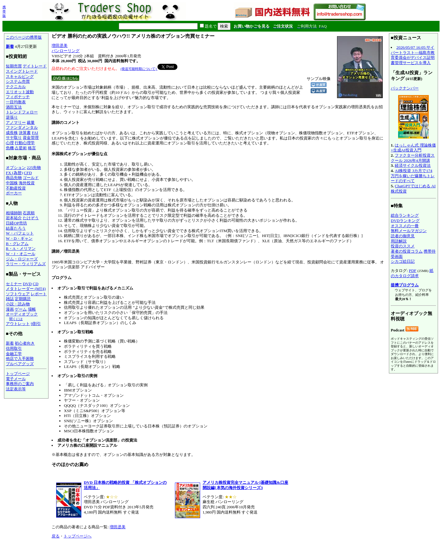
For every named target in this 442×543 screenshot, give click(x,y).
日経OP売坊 (16, 223)
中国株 (12, 183)
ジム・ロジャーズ (22, 259)
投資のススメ (403, 246)
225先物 (34, 167)
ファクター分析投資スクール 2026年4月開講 (413, 158)
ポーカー (14, 193)
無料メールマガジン (409, 230)
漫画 (10, 309)
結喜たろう (16, 228)
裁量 (31, 122)
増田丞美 (60, 45)
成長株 (12, 132)
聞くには (16, 319)
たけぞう (31, 218)
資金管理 (31, 137)
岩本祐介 (14, 218)
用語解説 (399, 241)
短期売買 (14, 66)
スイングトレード (22, 71)
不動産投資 (16, 188)
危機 (10, 148)
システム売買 (18, 81)
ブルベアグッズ (20, 363)
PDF (412, 270)
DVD (27, 283)
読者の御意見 (403, 236)
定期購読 (23, 298)
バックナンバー (405, 88)
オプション (16, 167)
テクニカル (16, 86)
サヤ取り (14, 137)
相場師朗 (14, 213)
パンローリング (65, 50)
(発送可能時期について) (139, 69)
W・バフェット (20, 233)
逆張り (12, 117)
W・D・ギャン (19, 238)
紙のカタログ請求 (412, 273)
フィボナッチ (18, 96)
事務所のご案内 (20, 383)
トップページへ (77, 536)
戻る (56, 536)
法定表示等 (16, 389)
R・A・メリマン (21, 248)
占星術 (21, 148)
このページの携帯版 (24, 37)
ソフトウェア (18, 294)
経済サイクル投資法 (413, 165)
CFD (28, 172)
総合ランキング (405, 215)
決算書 (25, 132)
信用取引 (14, 348)
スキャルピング (20, 76)
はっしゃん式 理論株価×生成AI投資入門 (413, 148)
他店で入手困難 (20, 358)
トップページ (18, 373)
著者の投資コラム (407, 251)
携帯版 (4, 11)
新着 (10, 46)
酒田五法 (14, 107)
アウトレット (18, 323)
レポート (39, 294)
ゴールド (31, 177)
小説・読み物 (18, 304)
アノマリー (16, 122)
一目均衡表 (16, 102)
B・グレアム (17, 243)
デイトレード (35, 66)
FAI (35, 132)
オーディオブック (22, 314)
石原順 (29, 213)
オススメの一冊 (405, 226)
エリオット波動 (20, 92)
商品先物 (14, 177)
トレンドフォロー (22, 112)
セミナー (14, 283)
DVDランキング (405, 220)
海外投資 (27, 183)
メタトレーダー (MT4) (26, 288)
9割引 (36, 323)
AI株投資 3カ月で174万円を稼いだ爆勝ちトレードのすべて (413, 175)
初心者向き (25, 343)
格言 (32, 148)
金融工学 (14, 353)
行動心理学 (25, 142)
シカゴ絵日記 (403, 261)
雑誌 (10, 298)
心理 (10, 142)
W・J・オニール (20, 253)
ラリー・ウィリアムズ (26, 264)
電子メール (16, 379)
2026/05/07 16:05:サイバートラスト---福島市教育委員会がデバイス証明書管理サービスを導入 (413, 55)
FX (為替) (14, 172)
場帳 (32, 309)
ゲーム (21, 309)
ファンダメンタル (22, 127)
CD (36, 283)
